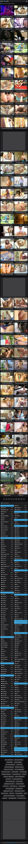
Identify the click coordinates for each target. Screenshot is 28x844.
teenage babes (9, 762)
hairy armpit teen (18, 793)
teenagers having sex (6, 774)
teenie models (19, 781)
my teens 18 (5, 786)
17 (21, 499)
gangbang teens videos (9, 783)
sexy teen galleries (20, 795)
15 (16, 499)
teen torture (8, 779)
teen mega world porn (10, 764)
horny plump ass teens (19, 791)
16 (18, 499)
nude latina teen (19, 788)
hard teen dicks (4, 793)
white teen (11, 793)
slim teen (24, 774)
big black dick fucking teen (9, 795)
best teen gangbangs (19, 769)
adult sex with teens (19, 759)
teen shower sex (13, 786)
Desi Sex (4, 1)
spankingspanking (12, 798)
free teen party (22, 786)
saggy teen (4, 798)
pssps (25, 793)
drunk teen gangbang (9, 767)
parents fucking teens (19, 776)
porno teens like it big (10, 781)
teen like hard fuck (20, 783)
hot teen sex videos (6, 771)
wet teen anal (19, 764)
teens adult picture (9, 759)
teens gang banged (10, 788)
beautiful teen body (19, 767)
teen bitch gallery (18, 762)
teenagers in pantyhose (9, 776)
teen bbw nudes (15, 771)
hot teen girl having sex (17, 779)
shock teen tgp (23, 771)
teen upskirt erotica (16, 774)
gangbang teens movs (8, 791)
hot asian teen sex (22, 798)
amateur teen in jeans (8, 769)
